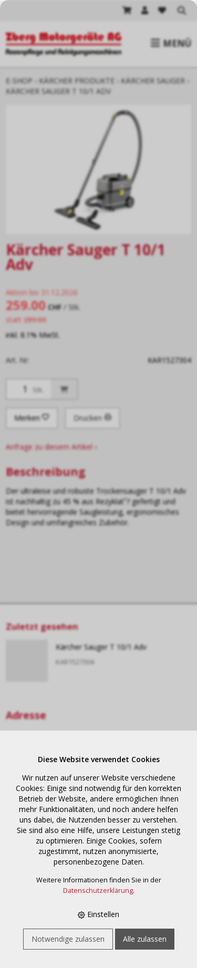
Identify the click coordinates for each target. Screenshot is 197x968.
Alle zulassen (145, 939)
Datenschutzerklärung (98, 890)
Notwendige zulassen (68, 939)
